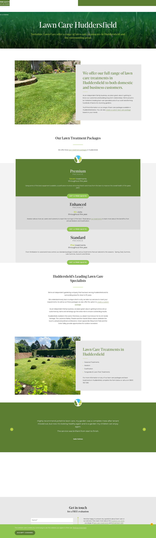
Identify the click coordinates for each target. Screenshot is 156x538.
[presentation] (46, 513)
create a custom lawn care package (118, 110)
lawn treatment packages (78, 150)
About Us (63, 9)
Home (56, 9)
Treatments (104, 9)
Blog (128, 9)
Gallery (112, 9)
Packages (72, 9)
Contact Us (136, 9)
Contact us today (134, 4)
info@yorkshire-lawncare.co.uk (104, 480)
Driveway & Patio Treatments (87, 9)
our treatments (129, 190)
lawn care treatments (101, 465)
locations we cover (117, 463)
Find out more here (79, 528)
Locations (121, 9)
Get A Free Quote (34, 204)
